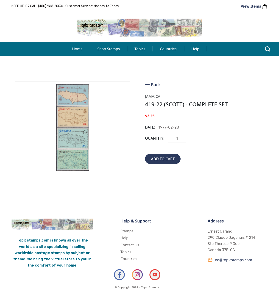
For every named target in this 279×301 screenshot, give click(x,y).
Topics (139, 48)
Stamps (126, 230)
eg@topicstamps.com (230, 259)
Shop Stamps (108, 48)
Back (156, 85)
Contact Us (129, 245)
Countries (168, 48)
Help (195, 48)
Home (77, 48)
